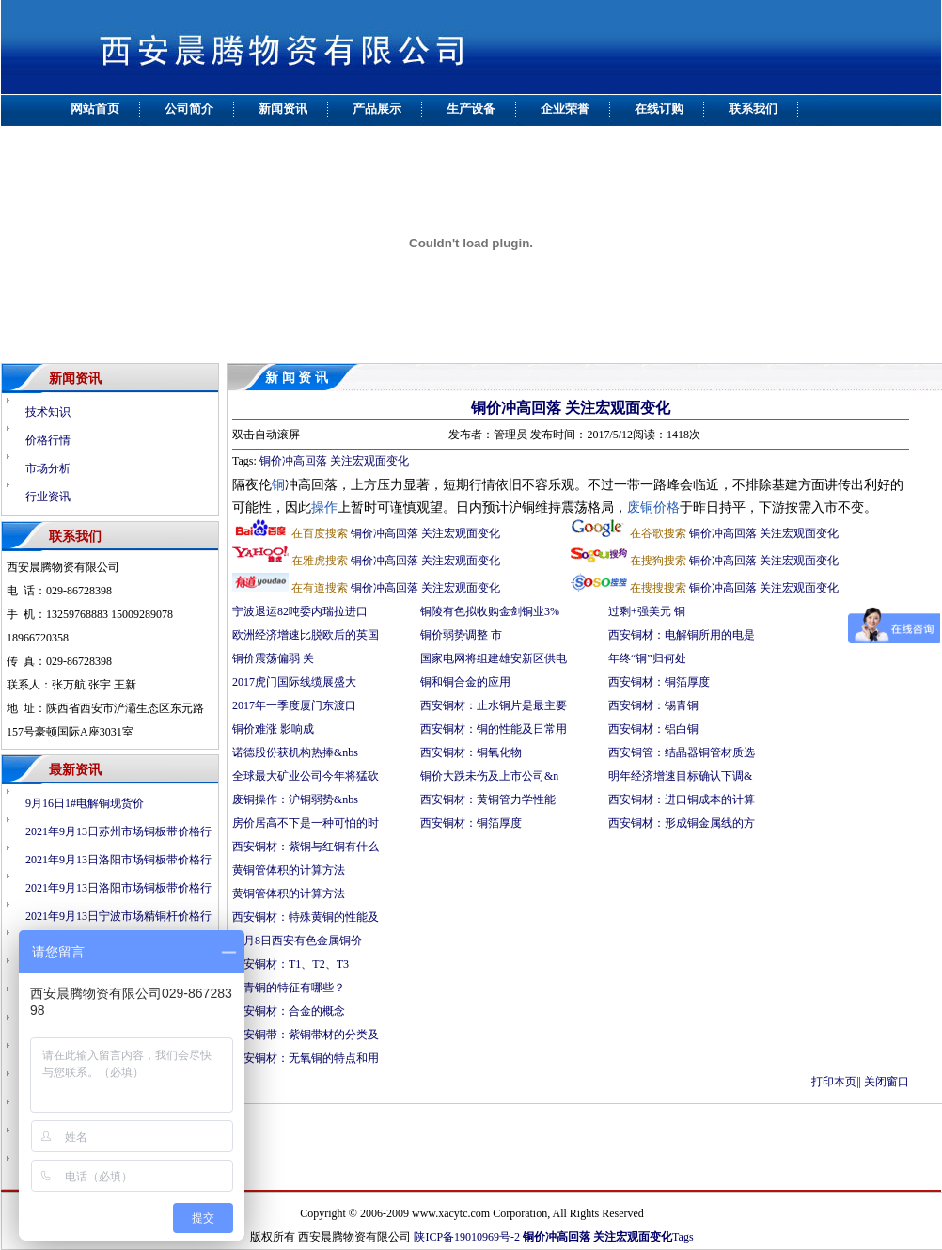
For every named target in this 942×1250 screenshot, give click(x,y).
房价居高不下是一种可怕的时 (305, 823)
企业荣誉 (565, 109)
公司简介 (189, 109)
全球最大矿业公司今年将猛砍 (305, 776)
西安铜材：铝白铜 (654, 729)
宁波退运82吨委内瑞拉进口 (300, 611)
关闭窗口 (886, 1081)
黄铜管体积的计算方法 (288, 870)
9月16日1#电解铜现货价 (84, 803)
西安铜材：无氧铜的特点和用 (305, 1058)
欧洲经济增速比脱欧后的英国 (305, 634)
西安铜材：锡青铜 (654, 705)
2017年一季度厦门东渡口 (294, 705)
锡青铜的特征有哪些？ (288, 987)
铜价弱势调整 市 (461, 634)
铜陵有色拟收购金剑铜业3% (489, 611)
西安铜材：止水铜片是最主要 (493, 705)
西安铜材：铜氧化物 (471, 752)
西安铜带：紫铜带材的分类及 (305, 1034)
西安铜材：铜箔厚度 (471, 823)
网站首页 (95, 109)
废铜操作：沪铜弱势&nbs (295, 799)
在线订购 (659, 109)
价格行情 (48, 440)
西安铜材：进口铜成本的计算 (681, 799)
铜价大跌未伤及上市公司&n (489, 776)
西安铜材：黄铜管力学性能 (488, 799)
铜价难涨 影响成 (273, 729)
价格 (666, 506)
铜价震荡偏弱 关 (273, 658)
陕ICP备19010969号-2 (467, 1236)
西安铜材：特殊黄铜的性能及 (305, 917)
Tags (683, 1236)
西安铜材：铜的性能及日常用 (493, 729)
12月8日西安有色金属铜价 (297, 940)
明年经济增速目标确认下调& (680, 776)
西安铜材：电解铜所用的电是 (681, 634)
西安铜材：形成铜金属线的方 (681, 823)
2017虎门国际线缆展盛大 (294, 681)
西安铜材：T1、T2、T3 (290, 964)
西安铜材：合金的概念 (288, 1011)
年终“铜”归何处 (647, 658)
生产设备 (471, 109)
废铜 (640, 506)
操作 (324, 506)
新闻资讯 (283, 109)
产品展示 (377, 109)
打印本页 (833, 1081)
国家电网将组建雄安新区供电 (493, 658)
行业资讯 (48, 496)
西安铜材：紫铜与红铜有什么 (305, 846)
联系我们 (753, 109)
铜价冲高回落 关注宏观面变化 (570, 408)
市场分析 (48, 468)
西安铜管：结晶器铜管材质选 (681, 752)
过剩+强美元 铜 (646, 611)
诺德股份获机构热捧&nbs (295, 752)
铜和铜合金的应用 (465, 681)
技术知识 (48, 412)
